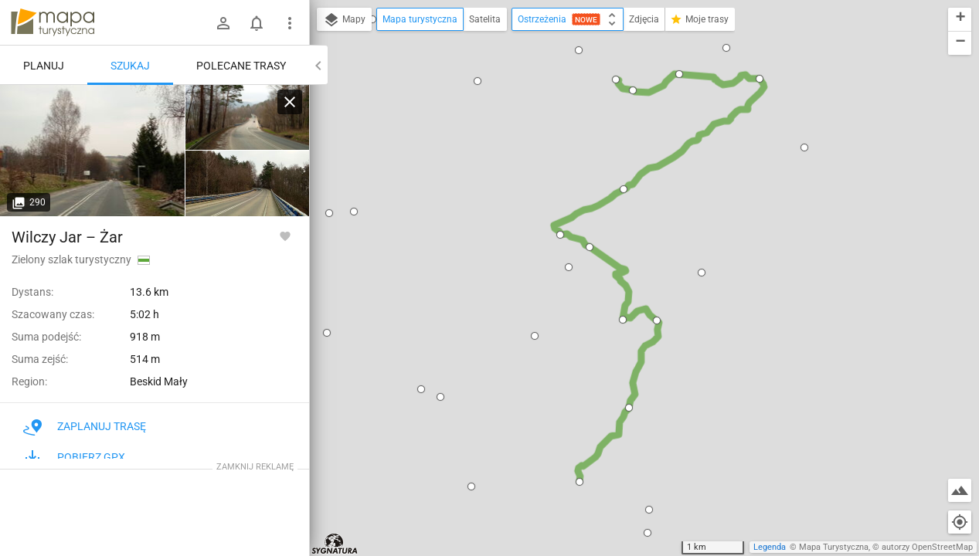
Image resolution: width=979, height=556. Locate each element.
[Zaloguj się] (223, 23)
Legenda (769, 547)
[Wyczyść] (289, 102)
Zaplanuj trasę (84, 426)
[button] (477, 81)
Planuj (43, 65)
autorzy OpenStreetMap (927, 547)
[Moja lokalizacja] (959, 522)
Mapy (344, 20)
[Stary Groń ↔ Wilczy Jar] (92, 150)
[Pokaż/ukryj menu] (289, 23)
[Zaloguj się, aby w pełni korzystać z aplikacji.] (285, 235)
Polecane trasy (241, 65)
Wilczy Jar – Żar (67, 237)
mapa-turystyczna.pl (52, 22)
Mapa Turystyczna (834, 547)
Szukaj (130, 65)
